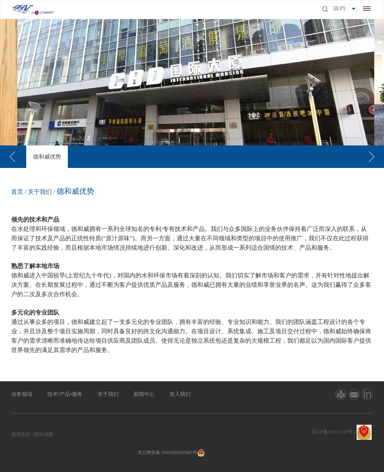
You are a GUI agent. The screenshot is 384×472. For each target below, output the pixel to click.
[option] (47, 156)
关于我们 (40, 192)
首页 (17, 192)
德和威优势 (47, 157)
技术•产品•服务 (64, 394)
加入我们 (180, 394)
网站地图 (44, 434)
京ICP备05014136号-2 (334, 432)
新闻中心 (144, 394)
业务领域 (21, 394)
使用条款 (21, 434)
